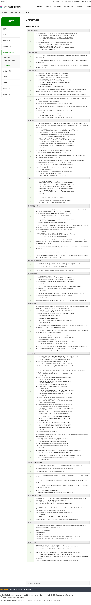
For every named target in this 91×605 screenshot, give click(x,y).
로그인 (52, 1)
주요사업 (5, 35)
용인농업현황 (6, 41)
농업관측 (5, 77)
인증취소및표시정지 (8, 63)
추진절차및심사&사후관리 (9, 60)
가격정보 (5, 83)
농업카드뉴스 (6, 94)
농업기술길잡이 (7, 46)
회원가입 (57, 1)
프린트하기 (62, 1)
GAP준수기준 (7, 65)
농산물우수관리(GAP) (8, 52)
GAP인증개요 (7, 57)
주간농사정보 (6, 88)
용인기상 (5, 29)
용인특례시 (3, 1)
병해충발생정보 (7, 71)
